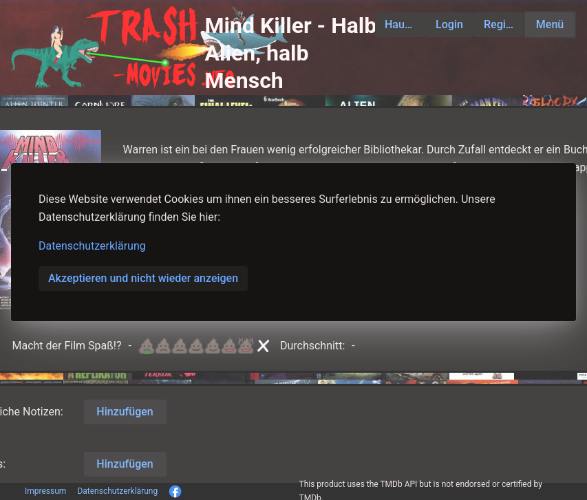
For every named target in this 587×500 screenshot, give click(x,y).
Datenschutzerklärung (92, 245)
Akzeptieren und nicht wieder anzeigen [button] (143, 278)
